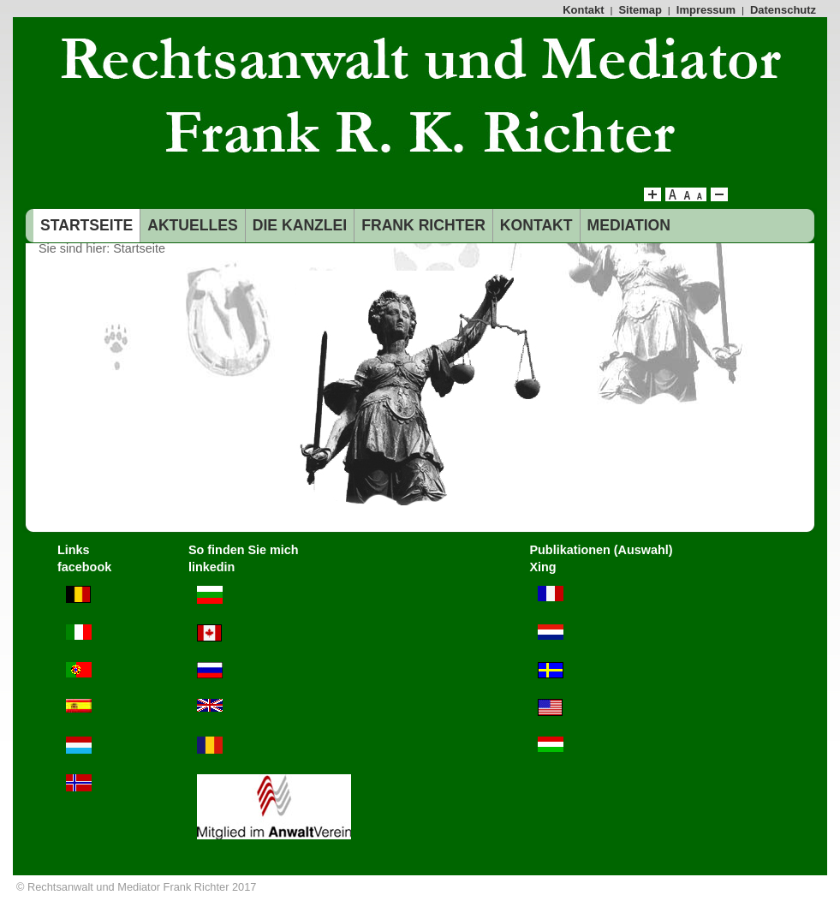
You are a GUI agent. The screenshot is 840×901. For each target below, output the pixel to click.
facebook (84, 567)
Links (73, 550)
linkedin (211, 567)
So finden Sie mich (243, 550)
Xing (542, 567)
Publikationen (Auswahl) (600, 550)
